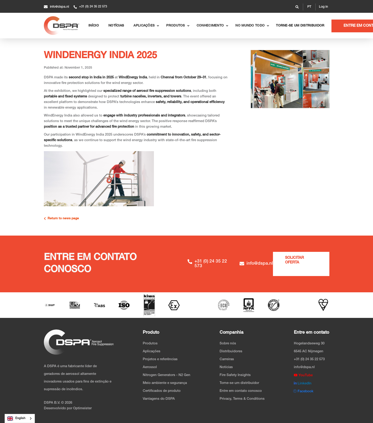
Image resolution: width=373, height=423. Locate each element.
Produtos (150, 343)
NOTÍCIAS (116, 25)
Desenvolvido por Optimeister (68, 408)
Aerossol (150, 367)
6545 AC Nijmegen (308, 351)
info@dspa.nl (304, 367)
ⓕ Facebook (303, 391)
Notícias (226, 367)
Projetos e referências (160, 359)
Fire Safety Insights (235, 375)
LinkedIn (302, 383)
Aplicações (151, 351)
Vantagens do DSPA (159, 399)
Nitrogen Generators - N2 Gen (166, 375)
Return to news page (61, 218)
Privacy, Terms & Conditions (242, 399)
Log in (323, 7)
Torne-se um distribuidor (300, 25)
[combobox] (20, 418)
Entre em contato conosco (241, 391)
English (16, 418)
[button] (309, 7)
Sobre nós (228, 343)
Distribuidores (231, 351)
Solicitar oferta (294, 260)
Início (93, 25)
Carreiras (227, 359)
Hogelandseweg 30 (309, 343)
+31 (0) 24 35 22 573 (309, 359)
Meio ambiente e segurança (165, 383)
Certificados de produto (162, 391)
